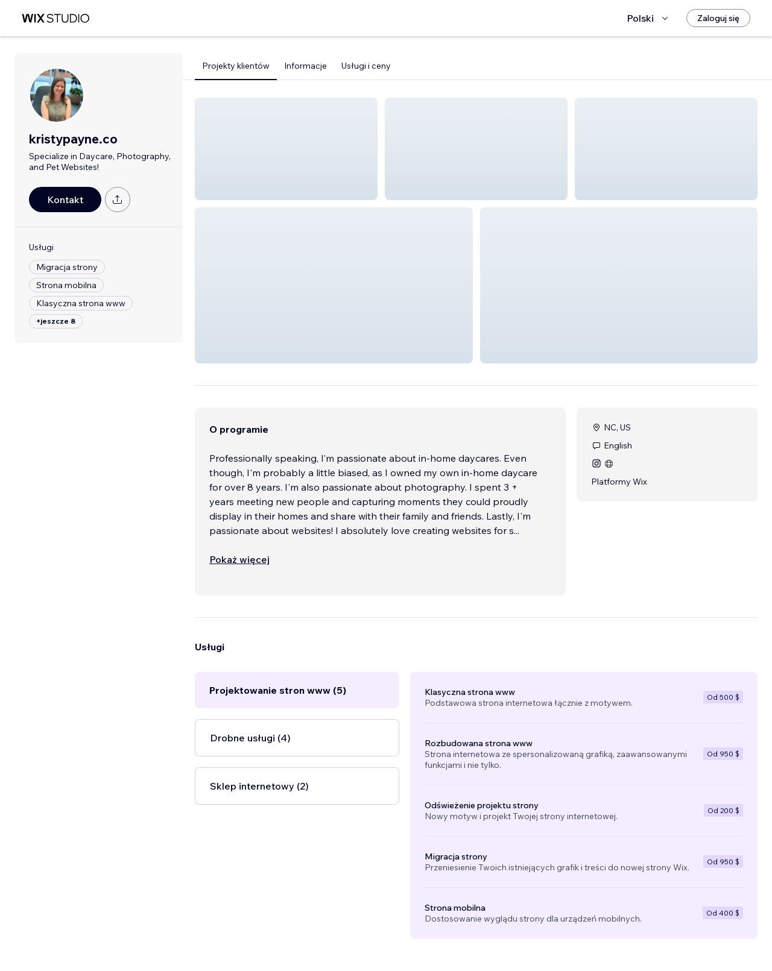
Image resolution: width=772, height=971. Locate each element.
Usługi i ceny (366, 65)
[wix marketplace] (55, 18)
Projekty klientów (236, 65)
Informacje (305, 65)
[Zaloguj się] (718, 18)
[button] (286, 149)
